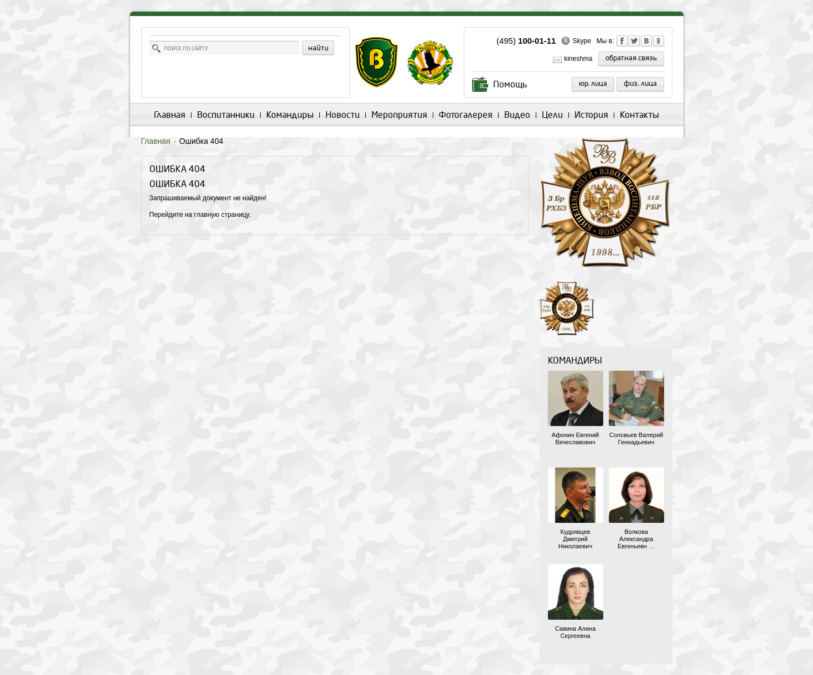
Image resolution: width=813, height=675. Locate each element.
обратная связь (631, 58)
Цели (552, 115)
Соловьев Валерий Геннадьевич (636, 438)
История (591, 115)
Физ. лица (640, 83)
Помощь (510, 84)
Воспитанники (226, 115)
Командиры (290, 115)
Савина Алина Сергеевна (575, 632)
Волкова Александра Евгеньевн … (636, 538)
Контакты (639, 115)
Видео (517, 115)
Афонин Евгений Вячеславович (575, 438)
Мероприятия (399, 115)
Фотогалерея (466, 115)
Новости (342, 115)
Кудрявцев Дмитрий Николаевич (575, 538)
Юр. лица (593, 83)
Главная (169, 115)
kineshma (578, 59)
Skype (581, 41)
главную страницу (221, 215)
